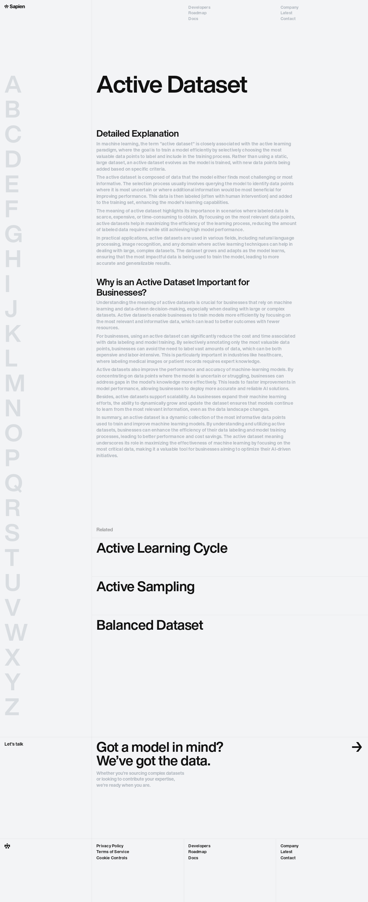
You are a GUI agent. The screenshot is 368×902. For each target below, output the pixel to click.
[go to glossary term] (230, 557)
